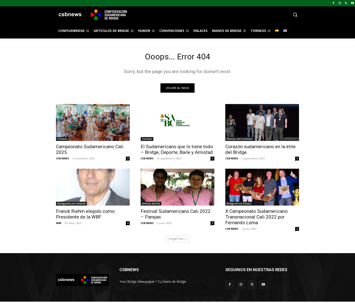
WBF (58, 224)
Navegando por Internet (71, 204)
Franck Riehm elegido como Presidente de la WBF (85, 215)
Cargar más (177, 240)
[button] (214, 14)
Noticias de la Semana (239, 140)
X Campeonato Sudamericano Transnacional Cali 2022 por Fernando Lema (256, 218)
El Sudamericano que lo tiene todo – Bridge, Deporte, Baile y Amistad (177, 150)
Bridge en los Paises (239, 204)
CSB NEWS (62, 159)
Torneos (62, 140)
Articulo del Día (151, 204)
